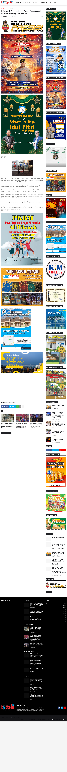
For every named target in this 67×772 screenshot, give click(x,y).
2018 (56, 619)
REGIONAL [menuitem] (24, 2)
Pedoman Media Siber (32, 719)
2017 (56, 621)
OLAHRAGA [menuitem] (35, 2)
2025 (56, 605)
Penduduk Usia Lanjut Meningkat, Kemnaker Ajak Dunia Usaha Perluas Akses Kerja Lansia (59, 423)
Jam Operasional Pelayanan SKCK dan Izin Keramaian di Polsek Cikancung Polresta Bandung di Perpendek (58, 546)
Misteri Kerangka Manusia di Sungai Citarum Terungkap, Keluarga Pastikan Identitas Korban (7, 425)
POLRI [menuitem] (53, 2)
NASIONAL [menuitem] (18, 2)
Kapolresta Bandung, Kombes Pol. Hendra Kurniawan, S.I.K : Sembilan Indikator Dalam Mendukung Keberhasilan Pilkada (59, 570)
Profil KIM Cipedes (51, 719)
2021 (56, 613)
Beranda (2, 8)
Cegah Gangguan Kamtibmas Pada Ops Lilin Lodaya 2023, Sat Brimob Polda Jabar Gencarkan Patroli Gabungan (36, 695)
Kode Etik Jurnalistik (42, 719)
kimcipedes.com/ (8, 717)
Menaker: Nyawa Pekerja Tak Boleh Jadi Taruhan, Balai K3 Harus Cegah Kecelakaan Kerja (58, 431)
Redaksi (21, 719)
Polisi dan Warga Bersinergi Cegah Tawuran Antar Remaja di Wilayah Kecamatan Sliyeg (36, 655)
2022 (56, 611)
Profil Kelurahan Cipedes (61, 719)
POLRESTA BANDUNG (9, 8)
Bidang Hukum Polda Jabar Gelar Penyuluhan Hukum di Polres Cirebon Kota (36, 688)
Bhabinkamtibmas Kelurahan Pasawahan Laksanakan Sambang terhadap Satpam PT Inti (36, 681)
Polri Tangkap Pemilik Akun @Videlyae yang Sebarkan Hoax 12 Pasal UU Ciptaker (58, 561)
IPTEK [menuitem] (30, 2)
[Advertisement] (22, 387)
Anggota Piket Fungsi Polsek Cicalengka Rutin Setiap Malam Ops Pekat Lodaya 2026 (36, 425)
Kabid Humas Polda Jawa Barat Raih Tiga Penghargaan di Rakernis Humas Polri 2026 (36, 618)
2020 (56, 615)
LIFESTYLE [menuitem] (48, 2)
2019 (56, 617)
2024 (56, 607)
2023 (56, 609)
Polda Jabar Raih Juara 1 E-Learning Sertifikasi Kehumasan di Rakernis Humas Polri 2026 (36, 611)
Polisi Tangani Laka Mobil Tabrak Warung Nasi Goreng (58, 439)
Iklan (25, 719)
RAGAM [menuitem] (42, 2)
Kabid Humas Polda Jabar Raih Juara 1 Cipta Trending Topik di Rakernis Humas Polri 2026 (36, 604)
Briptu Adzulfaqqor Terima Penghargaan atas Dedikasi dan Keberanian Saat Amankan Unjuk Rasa (36, 662)
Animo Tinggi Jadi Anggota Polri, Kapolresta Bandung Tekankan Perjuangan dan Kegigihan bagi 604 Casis (21, 425)
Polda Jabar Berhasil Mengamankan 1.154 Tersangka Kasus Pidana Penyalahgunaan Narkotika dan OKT (58, 415)
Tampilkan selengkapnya (38, 410)
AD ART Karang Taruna (58, 537)
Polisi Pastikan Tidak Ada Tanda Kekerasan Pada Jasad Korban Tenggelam (36, 670)
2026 (56, 603)
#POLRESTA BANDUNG (10, 402)
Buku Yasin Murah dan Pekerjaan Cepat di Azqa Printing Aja (58, 407)
